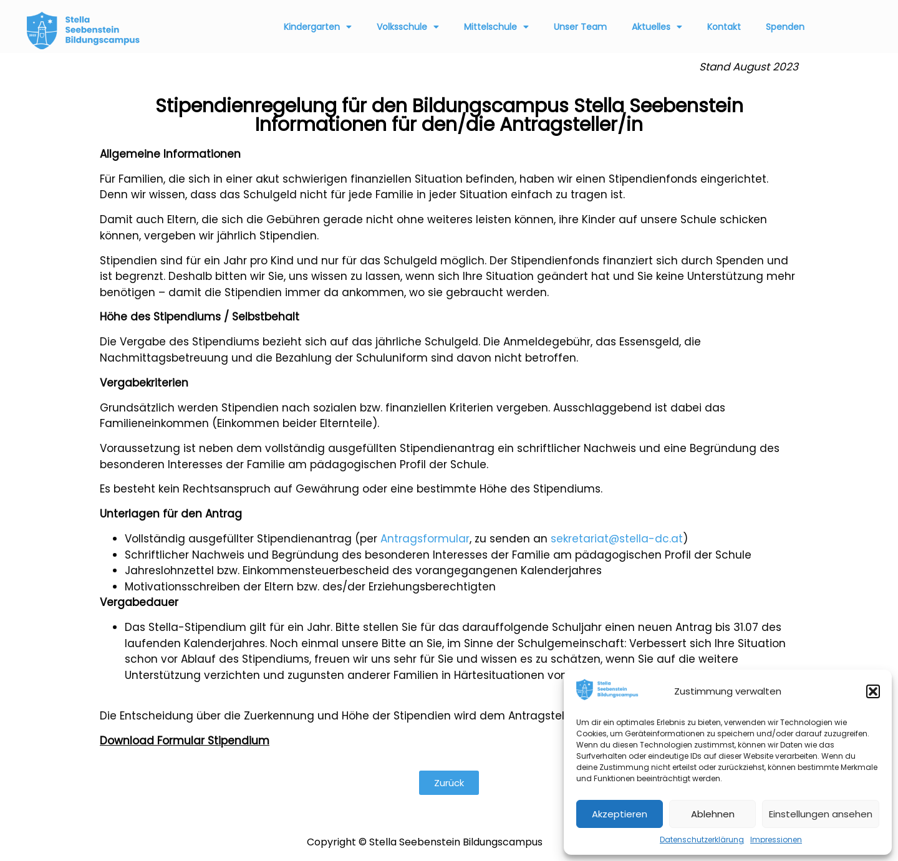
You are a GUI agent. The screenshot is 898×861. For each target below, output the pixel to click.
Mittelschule (496, 26)
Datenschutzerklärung (702, 839)
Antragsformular (425, 538)
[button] (873, 691)
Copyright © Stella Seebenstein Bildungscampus (425, 842)
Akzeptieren (619, 813)
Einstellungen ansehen (820, 813)
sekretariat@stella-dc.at (617, 538)
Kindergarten (318, 26)
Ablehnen (713, 813)
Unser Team (580, 27)
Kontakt (724, 27)
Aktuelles (657, 26)
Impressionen (776, 839)
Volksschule (408, 26)
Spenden (785, 27)
